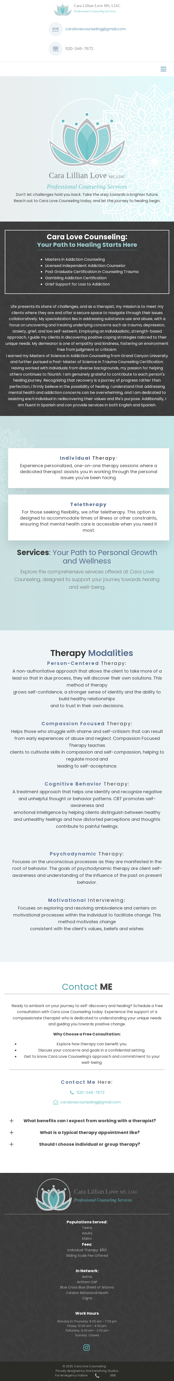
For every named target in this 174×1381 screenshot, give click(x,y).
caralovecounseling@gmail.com (95, 29)
